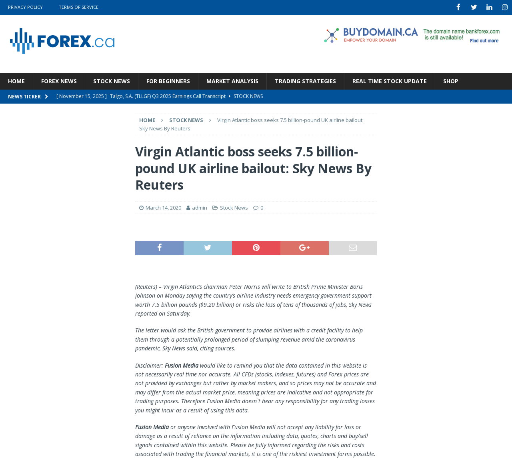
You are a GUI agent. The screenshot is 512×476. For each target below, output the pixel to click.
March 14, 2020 (163, 206)
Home (16, 80)
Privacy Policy (25, 7)
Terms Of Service (78, 7)
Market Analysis (232, 80)
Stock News (111, 80)
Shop (450, 80)
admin (199, 206)
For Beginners (168, 80)
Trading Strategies (305, 80)
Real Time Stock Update (389, 80)
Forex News (59, 80)
